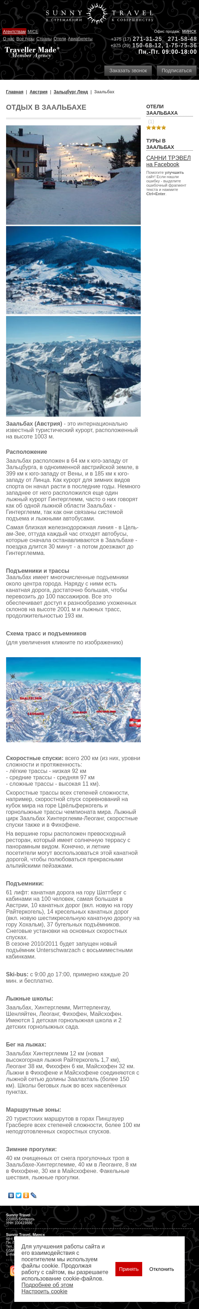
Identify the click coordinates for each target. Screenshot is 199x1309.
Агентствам (14, 31)
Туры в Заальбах (160, 144)
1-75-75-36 (181, 45)
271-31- (144, 39)
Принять (129, 1269)
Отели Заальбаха (162, 110)
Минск (189, 31)
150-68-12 (146, 45)
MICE (33, 31)
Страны (44, 38)
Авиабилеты (80, 38)
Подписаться (177, 70)
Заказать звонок (128, 70)
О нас (8, 38)
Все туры (25, 38)
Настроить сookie (44, 1291)
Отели (60, 38)
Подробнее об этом (47, 1285)
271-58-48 (182, 39)
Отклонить (161, 1269)
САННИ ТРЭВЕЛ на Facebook (168, 161)
